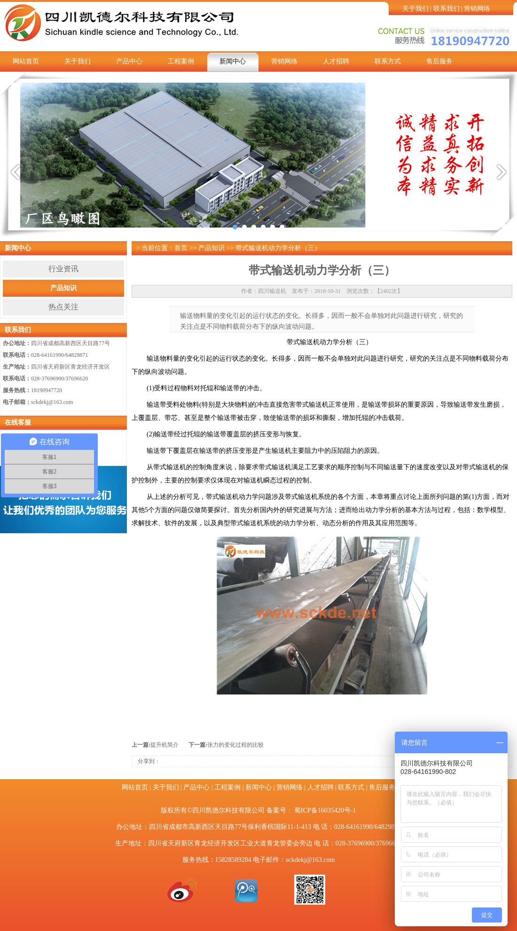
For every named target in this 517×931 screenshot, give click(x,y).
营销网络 (477, 8)
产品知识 (63, 288)
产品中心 (129, 61)
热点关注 (63, 307)
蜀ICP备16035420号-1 (325, 810)
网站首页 (26, 61)
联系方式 (388, 61)
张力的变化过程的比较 (235, 745)
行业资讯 (63, 269)
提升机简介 (164, 745)
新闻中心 (232, 61)
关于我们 (415, 8)
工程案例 (181, 61)
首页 (181, 248)
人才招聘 (336, 61)
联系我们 (446, 8)
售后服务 (439, 61)
